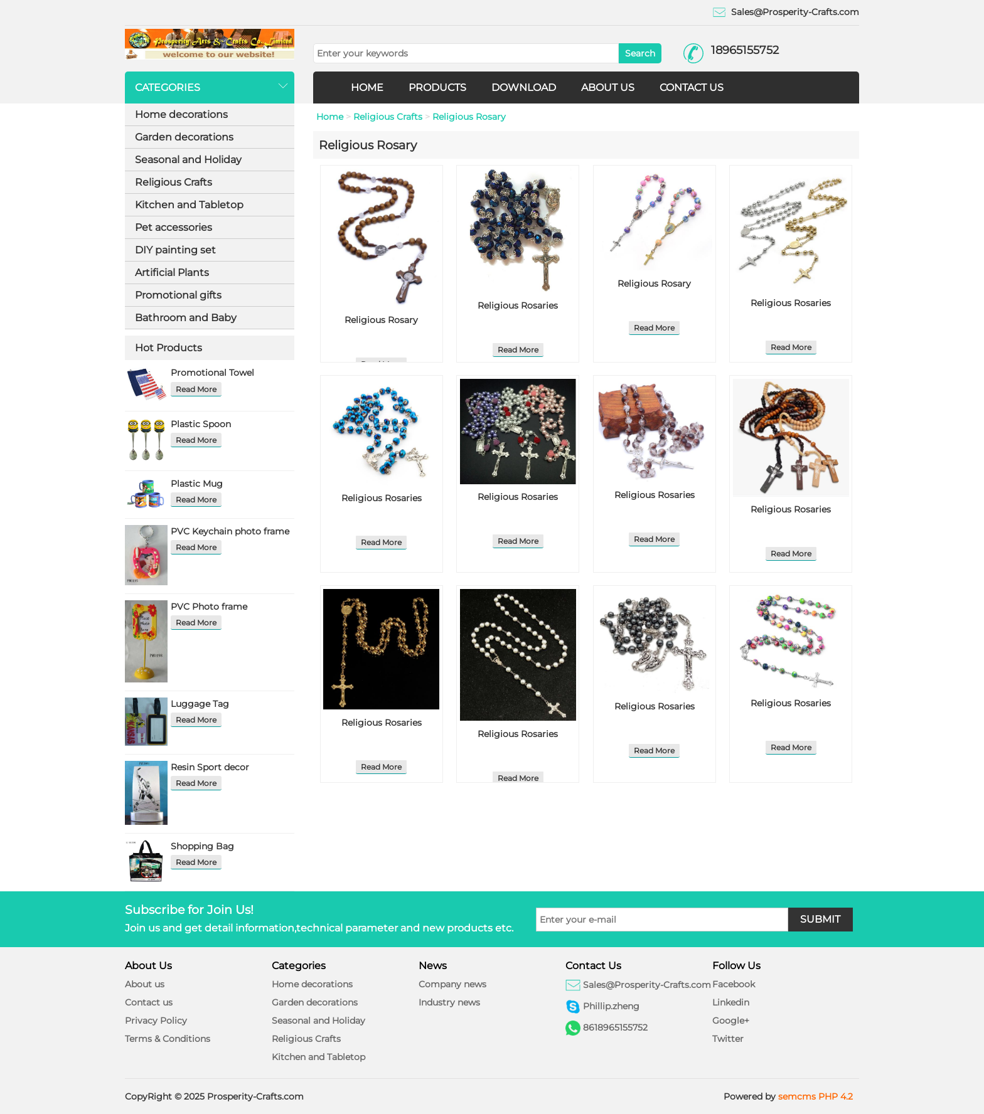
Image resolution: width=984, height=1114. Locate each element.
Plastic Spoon (201, 424)
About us (144, 984)
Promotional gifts (178, 295)
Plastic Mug (197, 484)
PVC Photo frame (209, 607)
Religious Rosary (469, 117)
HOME (367, 87)
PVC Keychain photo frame (230, 531)
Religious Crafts (173, 182)
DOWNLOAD (523, 87)
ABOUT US (607, 87)
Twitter (728, 1039)
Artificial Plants (172, 272)
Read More (196, 389)
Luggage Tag (200, 704)
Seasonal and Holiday (188, 160)
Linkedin (730, 1002)
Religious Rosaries (518, 305)
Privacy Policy (156, 1021)
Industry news (449, 1002)
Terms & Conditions (167, 1039)
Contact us (149, 1002)
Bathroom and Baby (186, 318)
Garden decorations (184, 137)
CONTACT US (692, 87)
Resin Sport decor (210, 767)
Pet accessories (173, 227)
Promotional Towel (212, 373)
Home (329, 117)
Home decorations (181, 114)
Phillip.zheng (611, 1006)
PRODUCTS (437, 87)
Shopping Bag (202, 846)
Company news (452, 984)
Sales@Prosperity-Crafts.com (795, 12)
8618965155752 (615, 1027)
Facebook (733, 984)
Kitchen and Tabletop (189, 205)
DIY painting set (175, 250)
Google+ (730, 1021)
